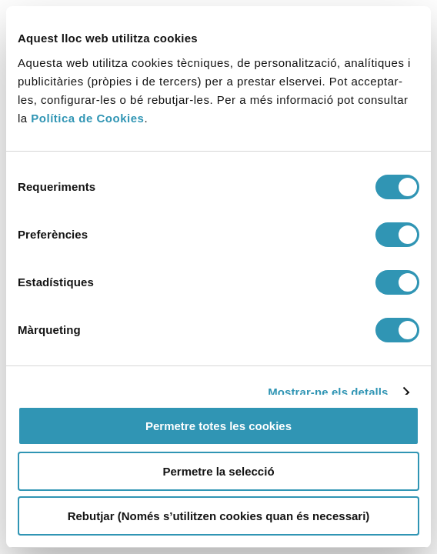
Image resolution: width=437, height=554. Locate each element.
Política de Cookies (87, 118)
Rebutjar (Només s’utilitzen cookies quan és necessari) (219, 515)
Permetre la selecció (218, 471)
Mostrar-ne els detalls (328, 392)
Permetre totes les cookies (218, 425)
